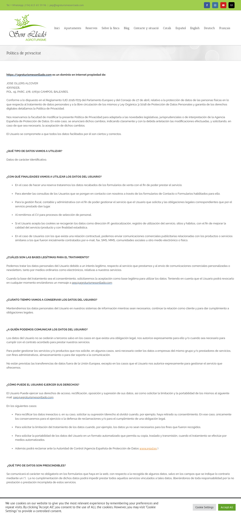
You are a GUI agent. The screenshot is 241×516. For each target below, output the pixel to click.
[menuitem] (167, 28)
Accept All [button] (227, 507)
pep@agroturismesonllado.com (67, 5)
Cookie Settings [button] (204, 507)
